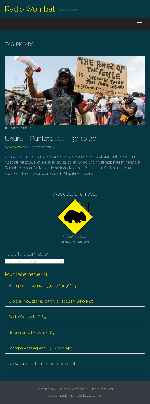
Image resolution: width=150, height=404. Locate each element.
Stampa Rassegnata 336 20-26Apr (40, 348)
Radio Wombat (30, 8)
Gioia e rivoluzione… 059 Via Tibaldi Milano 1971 (51, 301)
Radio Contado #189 (27, 316)
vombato (15, 147)
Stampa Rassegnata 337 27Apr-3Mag (42, 285)
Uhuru (28, 128)
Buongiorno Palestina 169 (32, 332)
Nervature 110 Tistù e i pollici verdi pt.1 (43, 363)
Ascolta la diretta (75, 193)
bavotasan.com (94, 395)
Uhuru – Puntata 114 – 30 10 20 (51, 139)
